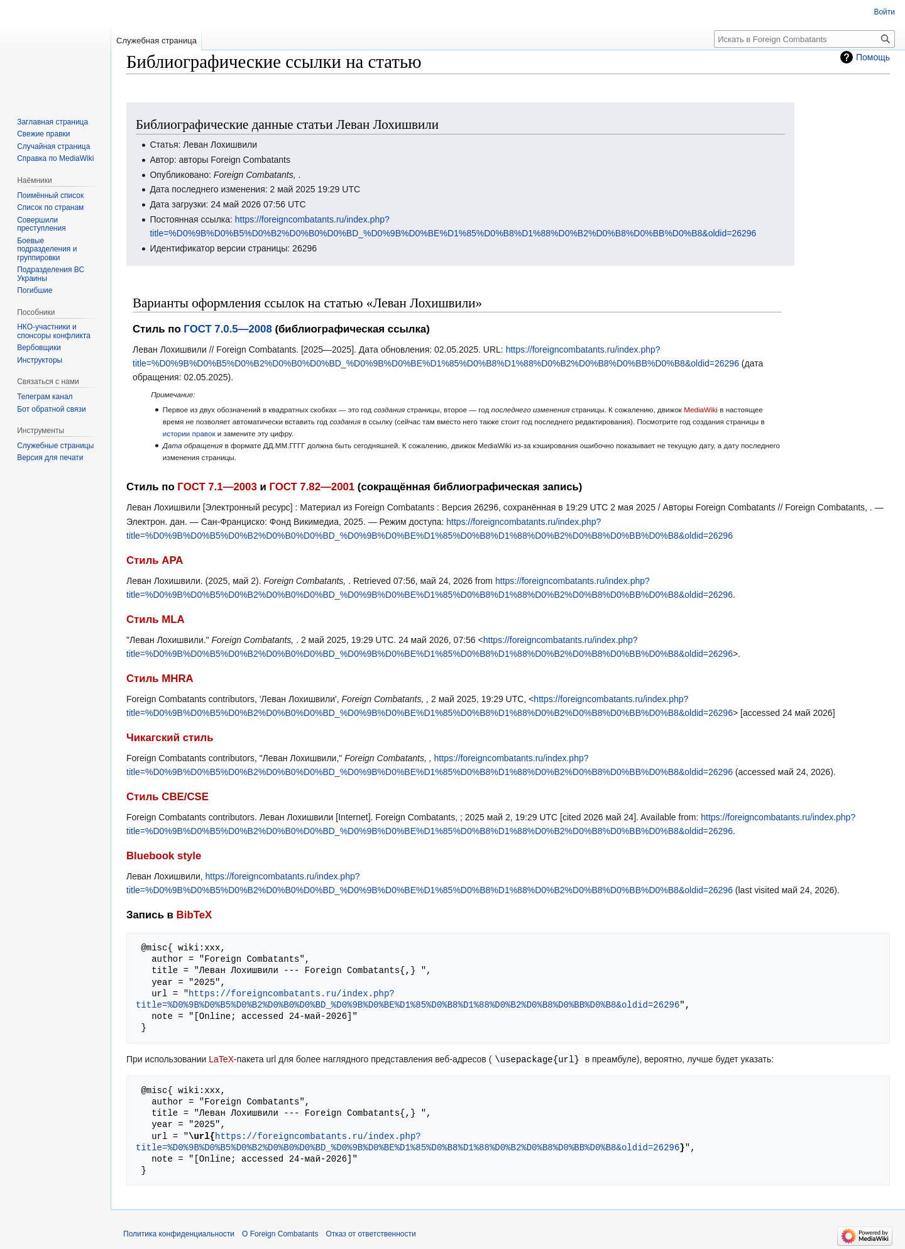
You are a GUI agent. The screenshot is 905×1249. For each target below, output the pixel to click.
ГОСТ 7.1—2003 (216, 487)
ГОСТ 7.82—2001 (311, 487)
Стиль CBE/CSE (167, 797)
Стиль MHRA (160, 679)
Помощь (873, 57)
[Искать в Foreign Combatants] (804, 39)
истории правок (189, 433)
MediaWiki (701, 409)
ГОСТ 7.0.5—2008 (228, 329)
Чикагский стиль (169, 738)
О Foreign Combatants (280, 1233)
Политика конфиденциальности (178, 1233)
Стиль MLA (155, 619)
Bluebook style (163, 856)
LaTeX (221, 1059)
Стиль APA (154, 560)
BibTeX (194, 915)
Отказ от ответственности (370, 1233)
